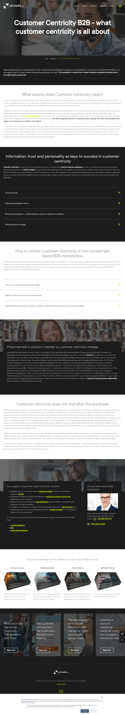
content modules (56, 510)
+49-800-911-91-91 (104, 519)
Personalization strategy (15, 224)
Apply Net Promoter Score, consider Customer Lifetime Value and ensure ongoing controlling (44, 306)
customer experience (32, 116)
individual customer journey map (58, 497)
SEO (12, 528)
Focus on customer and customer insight (22, 285)
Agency (76, 6)
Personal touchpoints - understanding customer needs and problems (34, 214)
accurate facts (11, 193)
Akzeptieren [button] (85, 711)
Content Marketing (17, 525)
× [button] (102, 697)
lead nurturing (67, 507)
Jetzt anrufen (61, 684)
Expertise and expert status (17, 203)
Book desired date (98, 524)
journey (21, 494)
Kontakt (111, 6)
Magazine (103, 6)
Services (84, 6)
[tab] (62, 193)
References (93, 6)
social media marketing (19, 530)
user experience (42, 502)
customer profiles (45, 491)
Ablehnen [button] (93, 711)
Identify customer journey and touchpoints (23, 295)
